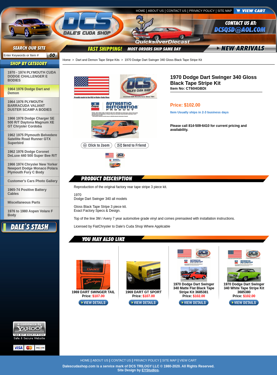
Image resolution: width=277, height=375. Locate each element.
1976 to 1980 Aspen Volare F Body (30, 213)
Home (140, 10)
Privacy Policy (202, 10)
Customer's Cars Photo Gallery (32, 181)
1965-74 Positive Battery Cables (27, 192)
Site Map (225, 10)
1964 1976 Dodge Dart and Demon (29, 91)
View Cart (188, 360)
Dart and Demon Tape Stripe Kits (98, 59)
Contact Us (177, 10)
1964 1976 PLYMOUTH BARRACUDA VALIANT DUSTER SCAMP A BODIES (30, 106)
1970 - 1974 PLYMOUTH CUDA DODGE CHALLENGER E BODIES (32, 76)
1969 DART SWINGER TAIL (93, 292)
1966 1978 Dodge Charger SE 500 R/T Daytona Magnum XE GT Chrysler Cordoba (31, 122)
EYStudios (150, 370)
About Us (156, 10)
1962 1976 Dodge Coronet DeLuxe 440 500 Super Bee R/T (32, 154)
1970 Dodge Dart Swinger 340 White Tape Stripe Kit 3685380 (244, 288)
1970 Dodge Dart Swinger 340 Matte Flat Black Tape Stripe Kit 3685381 (193, 288)
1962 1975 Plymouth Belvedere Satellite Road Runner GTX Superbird (32, 139)
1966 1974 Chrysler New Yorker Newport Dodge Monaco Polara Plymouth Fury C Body (32, 168)
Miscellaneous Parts (24, 202)
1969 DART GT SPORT (143, 292)
